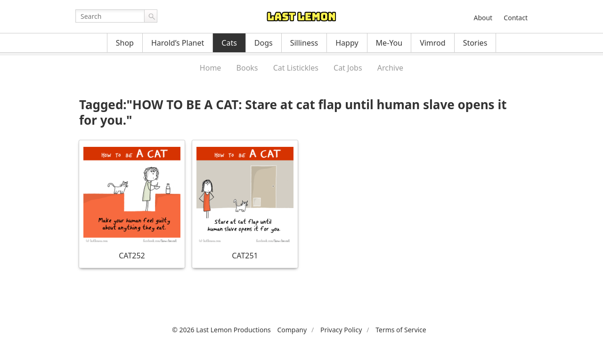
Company (292, 329)
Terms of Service (400, 329)
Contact (516, 17)
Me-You (389, 43)
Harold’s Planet (177, 43)
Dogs (263, 43)
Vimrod (433, 43)
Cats (229, 43)
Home (210, 68)
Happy (346, 43)
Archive (390, 68)
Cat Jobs (348, 68)
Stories (475, 43)
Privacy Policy (341, 329)
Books (247, 68)
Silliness (304, 43)
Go (150, 16)
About (482, 17)
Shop (125, 43)
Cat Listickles (295, 68)
